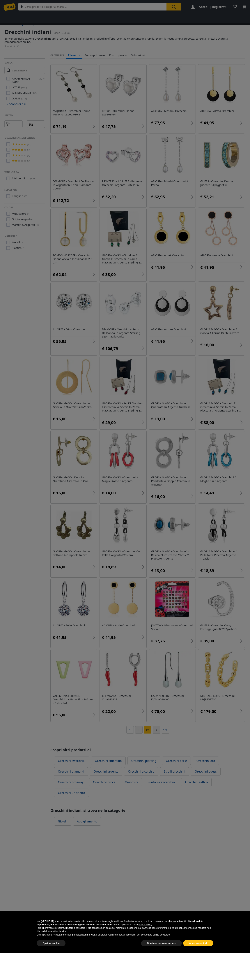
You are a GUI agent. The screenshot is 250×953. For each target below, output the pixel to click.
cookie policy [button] (145, 931)
